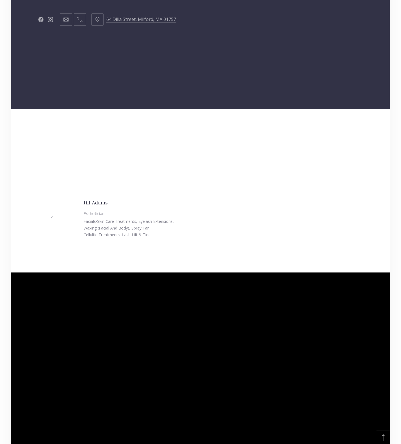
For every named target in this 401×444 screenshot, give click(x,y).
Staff (116, 123)
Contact (218, 123)
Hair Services (82, 123)
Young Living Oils (337, 123)
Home (49, 123)
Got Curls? (183, 123)
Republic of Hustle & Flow (272, 123)
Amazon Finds (170, 151)
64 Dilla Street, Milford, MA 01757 (141, 19)
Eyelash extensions (155, 221)
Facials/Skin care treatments (110, 221)
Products (146, 123)
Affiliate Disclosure (223, 151)
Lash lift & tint (136, 234)
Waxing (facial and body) (106, 228)
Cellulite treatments (102, 234)
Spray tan (140, 228)
